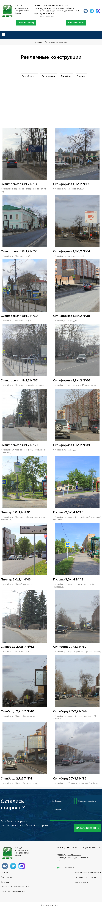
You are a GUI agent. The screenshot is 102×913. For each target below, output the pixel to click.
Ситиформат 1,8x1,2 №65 (71, 184)
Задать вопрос (86, 830)
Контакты (5, 874)
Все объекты (29, 76)
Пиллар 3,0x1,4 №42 (68, 579)
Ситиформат (49, 76)
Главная (38, 42)
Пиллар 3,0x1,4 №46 (68, 512)
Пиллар (81, 76)
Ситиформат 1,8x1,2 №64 (71, 251)
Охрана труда (7, 879)
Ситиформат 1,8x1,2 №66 (71, 380)
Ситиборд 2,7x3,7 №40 (17, 711)
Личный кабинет (76, 22)
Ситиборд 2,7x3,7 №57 (70, 647)
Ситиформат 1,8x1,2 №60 (19, 316)
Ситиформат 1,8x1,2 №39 (71, 445)
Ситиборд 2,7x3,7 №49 (70, 711)
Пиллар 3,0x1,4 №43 (16, 579)
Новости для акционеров (13, 893)
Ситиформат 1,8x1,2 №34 (19, 184)
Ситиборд (66, 76)
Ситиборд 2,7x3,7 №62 (17, 647)
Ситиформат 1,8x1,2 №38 (71, 316)
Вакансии (5, 884)
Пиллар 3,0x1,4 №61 (15, 512)
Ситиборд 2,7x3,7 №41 (17, 778)
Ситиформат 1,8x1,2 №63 (19, 251)
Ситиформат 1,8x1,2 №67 (19, 380)
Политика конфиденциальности (16, 888)
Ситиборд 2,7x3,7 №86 (70, 778)
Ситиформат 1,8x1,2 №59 (19, 445)
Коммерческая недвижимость (87, 874)
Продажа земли (80, 884)
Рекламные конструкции (84, 879)
